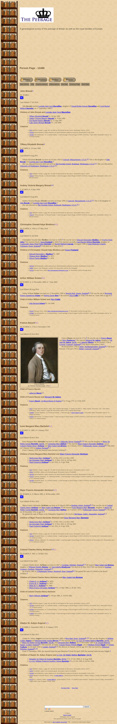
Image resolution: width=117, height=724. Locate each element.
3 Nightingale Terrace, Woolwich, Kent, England (55, 571)
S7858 (31, 613)
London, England (49, 647)
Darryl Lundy (67, 715)
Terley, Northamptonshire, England (92, 347)
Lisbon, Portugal (42, 448)
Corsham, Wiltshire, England (72, 565)
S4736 (31, 132)
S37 (31, 130)
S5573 (31, 176)
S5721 (31, 476)
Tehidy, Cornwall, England (89, 349)
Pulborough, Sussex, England (94, 446)
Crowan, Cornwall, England (69, 344)
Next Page (85, 84)
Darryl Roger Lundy (77, 412)
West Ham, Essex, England (75, 638)
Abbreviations (54, 84)
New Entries (24, 84)
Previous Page (75, 84)
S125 (31, 675)
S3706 (31, 135)
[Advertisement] (67, 49)
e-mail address (59, 675)
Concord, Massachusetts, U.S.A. (75, 160)
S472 (31, 472)
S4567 (31, 416)
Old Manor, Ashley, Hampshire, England (89, 514)
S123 (31, 679)
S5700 (31, 480)
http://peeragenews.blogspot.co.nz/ (58, 270)
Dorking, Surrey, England (80, 505)
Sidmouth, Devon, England (70, 442)
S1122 (31, 270)
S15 (31, 408)
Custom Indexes (41, 84)
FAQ (32, 84)
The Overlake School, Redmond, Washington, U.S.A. (74, 164)
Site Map (64, 84)
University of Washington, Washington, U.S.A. (37, 166)
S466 (31, 268)
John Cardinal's (56, 722)
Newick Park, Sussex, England (77, 293)
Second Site (64, 722)
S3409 (31, 412)
